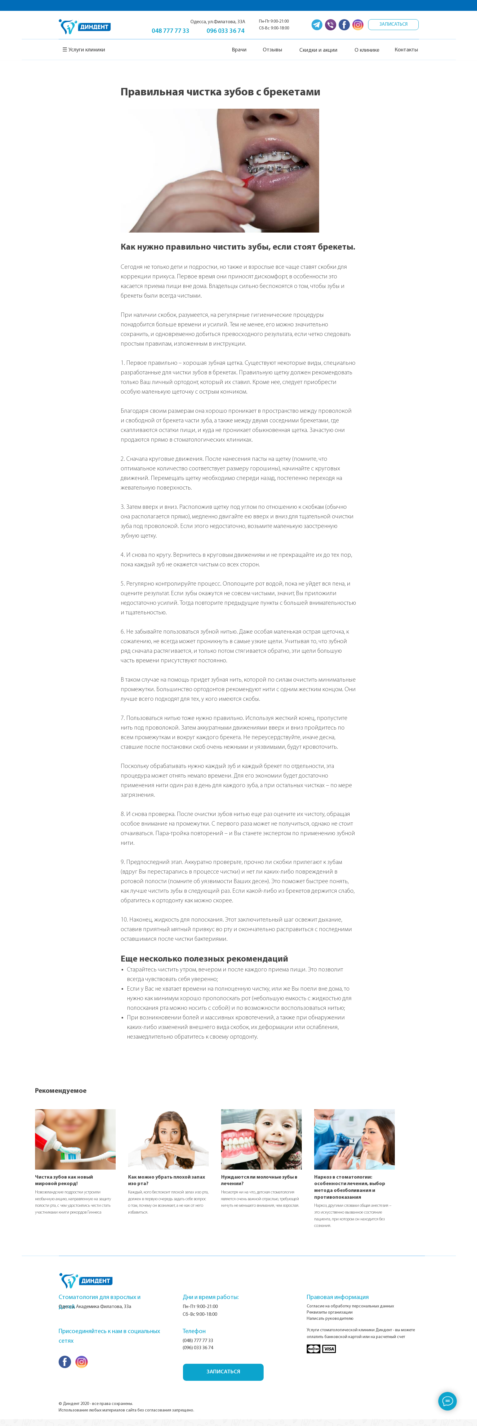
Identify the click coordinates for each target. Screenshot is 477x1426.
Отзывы (272, 50)
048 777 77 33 (170, 31)
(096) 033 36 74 (198, 1354)
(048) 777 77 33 (198, 1347)
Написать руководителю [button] (330, 1325)
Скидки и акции (318, 50)
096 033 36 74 (225, 31)
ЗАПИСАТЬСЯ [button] (394, 24)
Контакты (406, 50)
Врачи (239, 50)
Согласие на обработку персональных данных (350, 1313)
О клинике (366, 50)
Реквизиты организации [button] (330, 1319)
